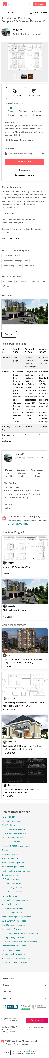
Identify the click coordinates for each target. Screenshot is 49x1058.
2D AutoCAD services (11, 892)
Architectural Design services (15, 900)
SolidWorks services (11, 904)
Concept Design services (12, 938)
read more (14, 238)
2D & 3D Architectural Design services (19, 942)
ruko (5, 327)
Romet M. (12, 785)
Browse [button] (24, 985)
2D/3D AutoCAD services (13, 925)
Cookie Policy (30, 1054)
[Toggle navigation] (6, 4)
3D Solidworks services (12, 908)
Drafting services (9, 850)
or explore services (36, 1027)
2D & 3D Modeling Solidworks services (19, 933)
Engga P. (17, 29)
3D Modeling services (11, 821)
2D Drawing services (11, 884)
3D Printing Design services (14, 963)
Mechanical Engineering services (16, 917)
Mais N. (11, 655)
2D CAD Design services (13, 842)
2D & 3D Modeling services (14, 834)
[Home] (3, 13)
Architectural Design (25, 13)
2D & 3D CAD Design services (15, 846)
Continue (24, 162)
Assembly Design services (13, 946)
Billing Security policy (18, 524)
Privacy (9, 1044)
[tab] (14, 93)
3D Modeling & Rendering (15, 610)
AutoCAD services (10, 859)
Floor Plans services (10, 950)
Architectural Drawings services (16, 929)
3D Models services (10, 854)
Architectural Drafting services (15, 958)
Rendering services (10, 875)
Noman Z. (11, 699)
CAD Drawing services (12, 913)
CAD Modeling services (12, 838)
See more (9, 334)
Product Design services (12, 867)
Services (10, 13)
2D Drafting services (11, 879)
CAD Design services (11, 825)
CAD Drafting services (11, 888)
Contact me (24, 170)
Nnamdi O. (12, 742)
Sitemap (25, 1044)
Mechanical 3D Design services (15, 871)
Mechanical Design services (14, 863)
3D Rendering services (11, 896)
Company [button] (24, 992)
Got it (6, 1053)
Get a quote (36, 1020)
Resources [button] (24, 998)
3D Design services (10, 817)
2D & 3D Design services (13, 829)
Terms (16, 1044)
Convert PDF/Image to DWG (16, 567)
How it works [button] (24, 979)
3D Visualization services (13, 954)
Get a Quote (39, 4)
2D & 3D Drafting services (13, 921)
